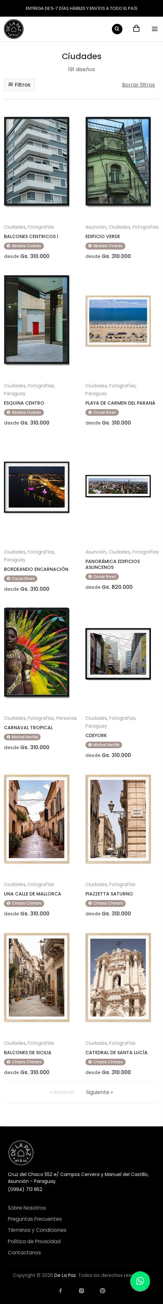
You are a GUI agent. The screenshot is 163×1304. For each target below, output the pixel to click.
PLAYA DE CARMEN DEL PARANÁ (120, 403)
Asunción (95, 227)
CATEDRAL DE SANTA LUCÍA (116, 1052)
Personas (66, 718)
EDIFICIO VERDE (102, 236)
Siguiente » (99, 1092)
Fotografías (41, 227)
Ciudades (15, 227)
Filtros (19, 85)
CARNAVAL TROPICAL (28, 728)
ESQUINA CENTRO (24, 403)
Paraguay (15, 393)
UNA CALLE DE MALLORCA (32, 894)
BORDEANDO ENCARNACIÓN (36, 569)
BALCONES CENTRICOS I (31, 236)
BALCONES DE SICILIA (27, 1052)
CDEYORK (96, 735)
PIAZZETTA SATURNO (109, 894)
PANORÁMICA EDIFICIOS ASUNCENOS (112, 564)
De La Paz (65, 1275)
